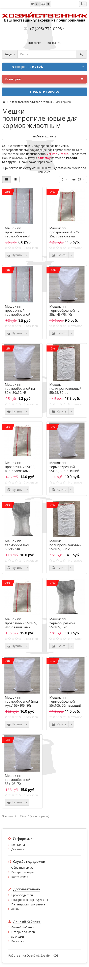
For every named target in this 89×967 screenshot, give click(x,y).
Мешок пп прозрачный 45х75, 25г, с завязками (64, 232)
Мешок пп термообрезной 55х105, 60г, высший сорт (65, 703)
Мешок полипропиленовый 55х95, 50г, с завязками (65, 390)
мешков (52, 154)
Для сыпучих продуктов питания (31, 102)
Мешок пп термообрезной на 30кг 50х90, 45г (20, 388)
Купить (14, 255)
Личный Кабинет (22, 927)
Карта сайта (19, 877)
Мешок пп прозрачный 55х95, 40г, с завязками (20, 467)
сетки (64, 154)
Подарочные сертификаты (29, 900)
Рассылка (17, 941)
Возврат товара (22, 872)
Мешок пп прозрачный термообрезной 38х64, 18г (17, 234)
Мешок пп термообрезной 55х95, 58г (17, 545)
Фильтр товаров (44, 92)
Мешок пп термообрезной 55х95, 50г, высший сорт (64, 469)
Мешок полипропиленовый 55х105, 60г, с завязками (65, 547)
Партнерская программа (28, 904)
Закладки (17, 936)
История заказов (23, 932)
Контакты (18, 844)
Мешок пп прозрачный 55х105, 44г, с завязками (21, 623)
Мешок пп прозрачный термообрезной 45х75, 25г (17, 312)
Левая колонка (45, 136)
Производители (22, 895)
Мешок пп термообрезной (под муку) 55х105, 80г (21, 701)
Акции (15, 909)
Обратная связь (22, 867)
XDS (55, 955)
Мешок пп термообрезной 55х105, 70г (17, 780)
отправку (44, 158)
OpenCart (33, 955)
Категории (44, 79)
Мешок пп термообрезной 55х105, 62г (62, 623)
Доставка (17, 849)
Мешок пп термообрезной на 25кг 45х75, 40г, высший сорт (64, 312)
